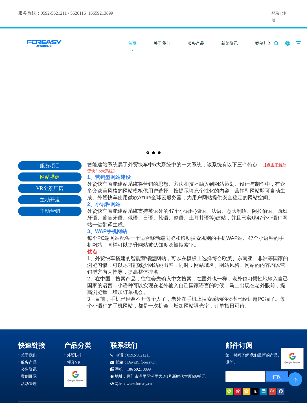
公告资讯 (29, 369)
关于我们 (162, 43)
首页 (132, 43)
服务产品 (195, 43)
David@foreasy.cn (142, 362)
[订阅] (277, 376)
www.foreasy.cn (139, 384)
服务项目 (50, 166)
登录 (275, 13)
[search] (252, 376)
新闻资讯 (229, 43)
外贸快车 (75, 355)
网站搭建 (50, 177)
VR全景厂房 (49, 188)
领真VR (73, 362)
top (295, 378)
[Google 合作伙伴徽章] (75, 376)
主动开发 (50, 200)
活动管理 (29, 384)
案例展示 (263, 43)
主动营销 (50, 211)
